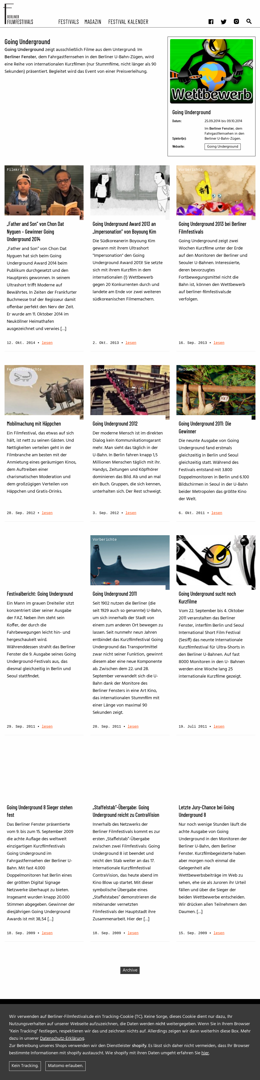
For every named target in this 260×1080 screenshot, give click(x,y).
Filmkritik (18, 170)
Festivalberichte (24, 370)
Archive (130, 970)
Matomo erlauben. (65, 1066)
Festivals (68, 21)
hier (205, 1053)
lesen (47, 343)
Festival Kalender (128, 21)
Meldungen (188, 370)
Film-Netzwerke (108, 753)
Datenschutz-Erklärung (62, 1038)
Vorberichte (191, 170)
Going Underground (222, 147)
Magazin (92, 21)
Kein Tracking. (25, 1066)
